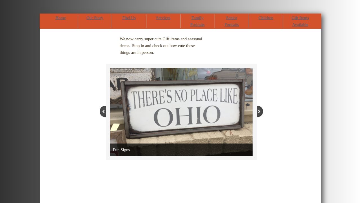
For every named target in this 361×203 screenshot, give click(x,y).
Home (60, 18)
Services (163, 18)
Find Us (129, 18)
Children (266, 18)
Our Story (94, 18)
